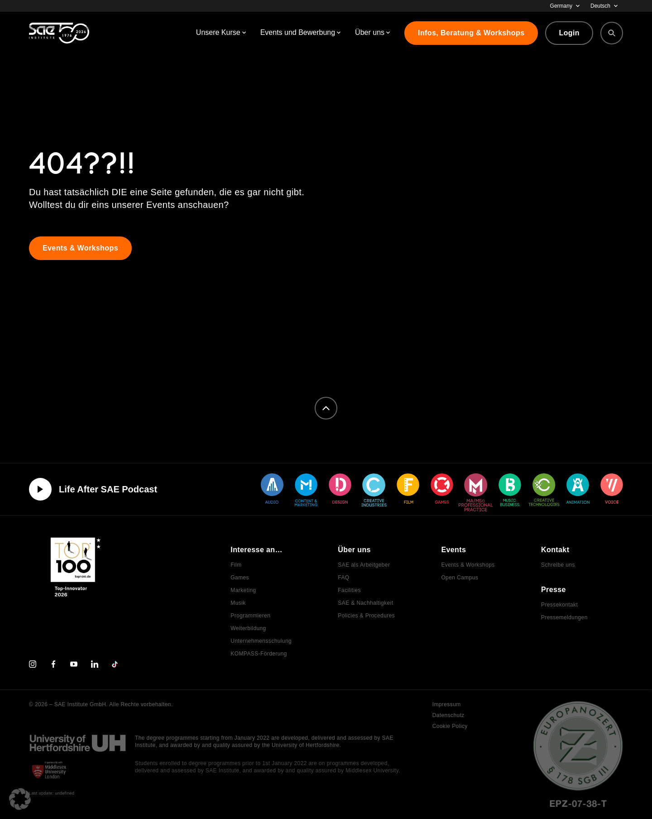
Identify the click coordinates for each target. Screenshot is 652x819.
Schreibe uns (558, 565)
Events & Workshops (467, 565)
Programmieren (250, 615)
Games (239, 577)
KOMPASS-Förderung (258, 653)
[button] (20, 799)
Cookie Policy (450, 726)
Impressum (446, 704)
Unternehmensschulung (261, 641)
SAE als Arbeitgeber (364, 565)
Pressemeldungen (564, 617)
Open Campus (459, 577)
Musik (237, 603)
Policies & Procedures (366, 615)
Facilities (349, 590)
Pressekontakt (559, 605)
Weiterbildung (248, 628)
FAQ (343, 577)
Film (235, 565)
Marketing (243, 590)
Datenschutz (448, 715)
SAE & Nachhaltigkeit (365, 603)
